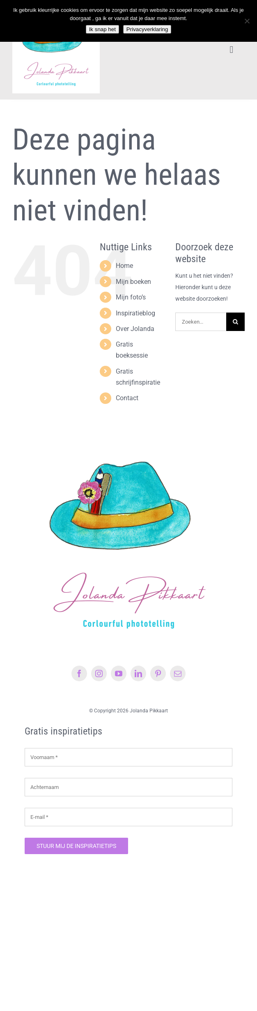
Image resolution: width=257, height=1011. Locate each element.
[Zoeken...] (200, 322)
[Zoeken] (235, 322)
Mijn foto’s (131, 297)
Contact (127, 398)
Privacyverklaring (147, 29)
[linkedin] (138, 673)
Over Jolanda (135, 329)
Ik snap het (102, 29)
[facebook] (79, 673)
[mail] (178, 673)
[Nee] (247, 21)
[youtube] (118, 673)
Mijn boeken (133, 282)
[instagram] (99, 673)
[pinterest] (158, 673)
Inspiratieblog (135, 313)
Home (124, 266)
